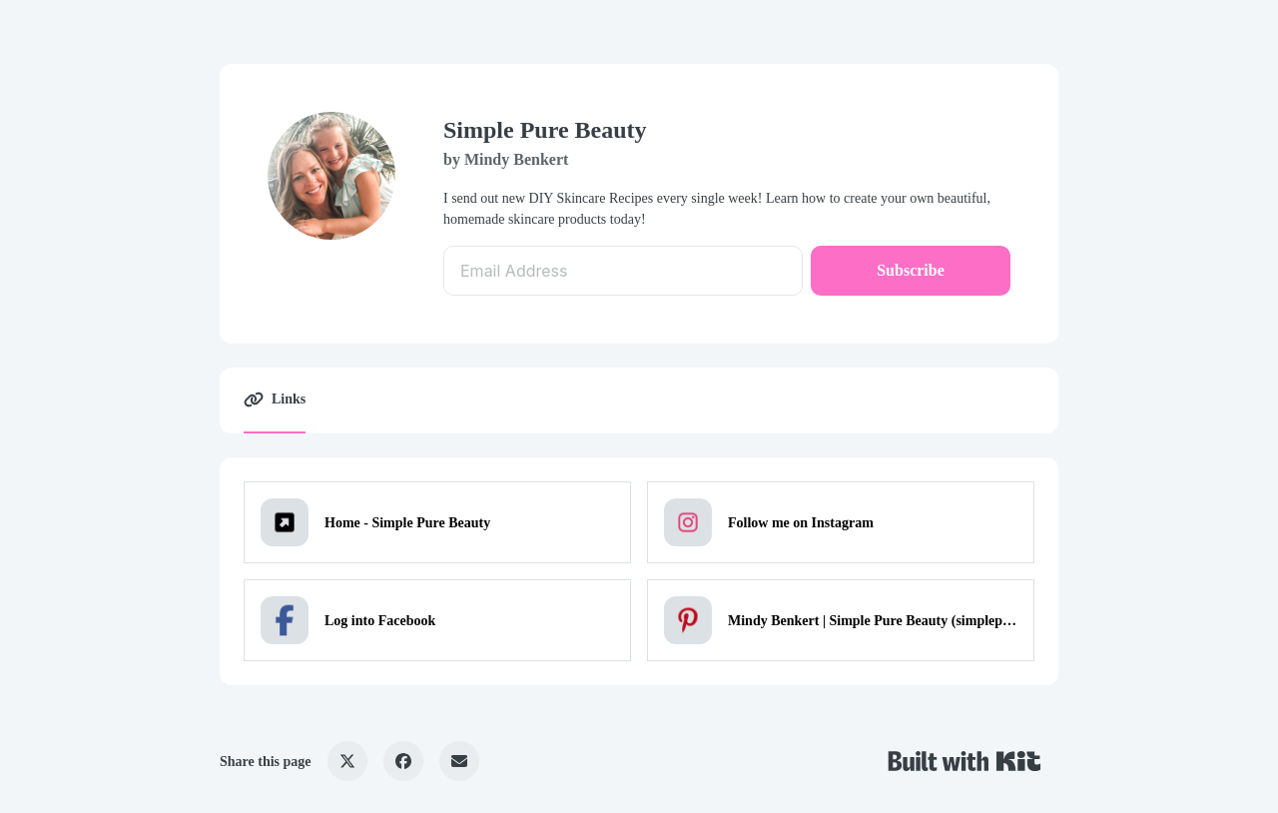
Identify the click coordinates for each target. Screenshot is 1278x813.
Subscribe (911, 270)
